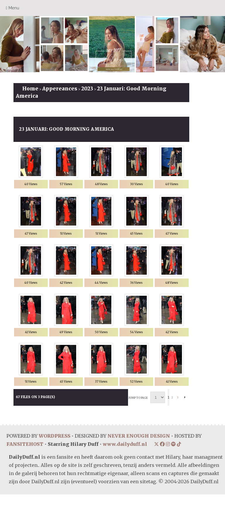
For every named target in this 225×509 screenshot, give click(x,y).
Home (30, 88)
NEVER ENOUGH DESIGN (139, 450)
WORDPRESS (54, 450)
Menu (12, 8)
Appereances (59, 88)
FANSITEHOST (24, 459)
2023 (87, 88)
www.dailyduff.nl (125, 459)
